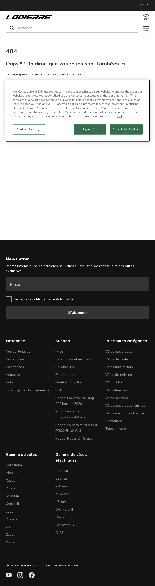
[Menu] (143, 28)
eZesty (60, 501)
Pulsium (12, 488)
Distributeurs (65, 374)
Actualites (13, 374)
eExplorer (62, 494)
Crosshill (12, 503)
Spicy (10, 542)
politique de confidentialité (52, 299)
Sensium (12, 496)
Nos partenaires (18, 351)
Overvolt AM (65, 509)
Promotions (113, 421)
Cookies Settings (28, 129)
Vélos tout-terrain (119, 367)
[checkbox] (77, 299)
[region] (77, 111)
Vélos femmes (116, 390)
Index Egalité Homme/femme (27, 390)
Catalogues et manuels (73, 359)
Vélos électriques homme (124, 413)
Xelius (10, 480)
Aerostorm (14, 465)
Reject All (90, 129)
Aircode (12, 472)
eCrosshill (63, 471)
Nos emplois (15, 359)
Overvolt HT (64, 517)
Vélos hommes (116, 398)
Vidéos (11, 382)
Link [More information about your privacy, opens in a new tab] (120, 116)
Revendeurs (64, 367)
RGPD (59, 390)
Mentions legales (68, 382)
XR (8, 527)
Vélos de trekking (118, 374)
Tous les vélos (116, 429)
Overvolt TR (64, 525)
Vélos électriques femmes (125, 405)
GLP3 (59, 532)
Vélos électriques (118, 351)
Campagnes (15, 367)
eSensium (62, 478)
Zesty (10, 534)
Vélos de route (116, 359)
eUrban (61, 486)
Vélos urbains (115, 382)
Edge (9, 511)
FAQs (59, 351)
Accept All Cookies (126, 129)
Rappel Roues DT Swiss (73, 438)
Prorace (12, 519)
